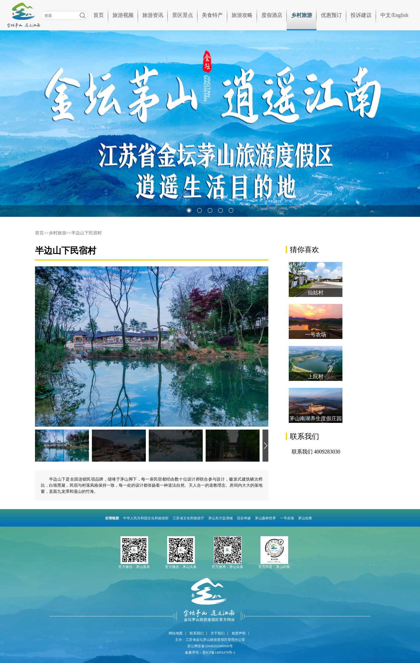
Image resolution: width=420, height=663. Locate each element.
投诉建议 (361, 15)
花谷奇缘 (244, 518)
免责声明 (239, 633)
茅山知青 (305, 518)
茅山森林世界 (265, 518)
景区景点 (182, 15)
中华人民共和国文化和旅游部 (146, 518)
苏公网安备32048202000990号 (210, 646)
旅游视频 (123, 15)
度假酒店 (271, 15)
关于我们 (218, 633)
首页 (98, 15)
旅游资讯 (152, 15)
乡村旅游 (301, 15)
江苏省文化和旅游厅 (188, 518)
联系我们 (197, 633)
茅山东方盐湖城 (220, 518)
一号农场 (287, 518)
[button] (189, 210)
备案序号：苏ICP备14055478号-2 (210, 652)
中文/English (394, 15)
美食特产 (212, 15)
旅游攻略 (242, 15)
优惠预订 (331, 15)
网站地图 (176, 633)
